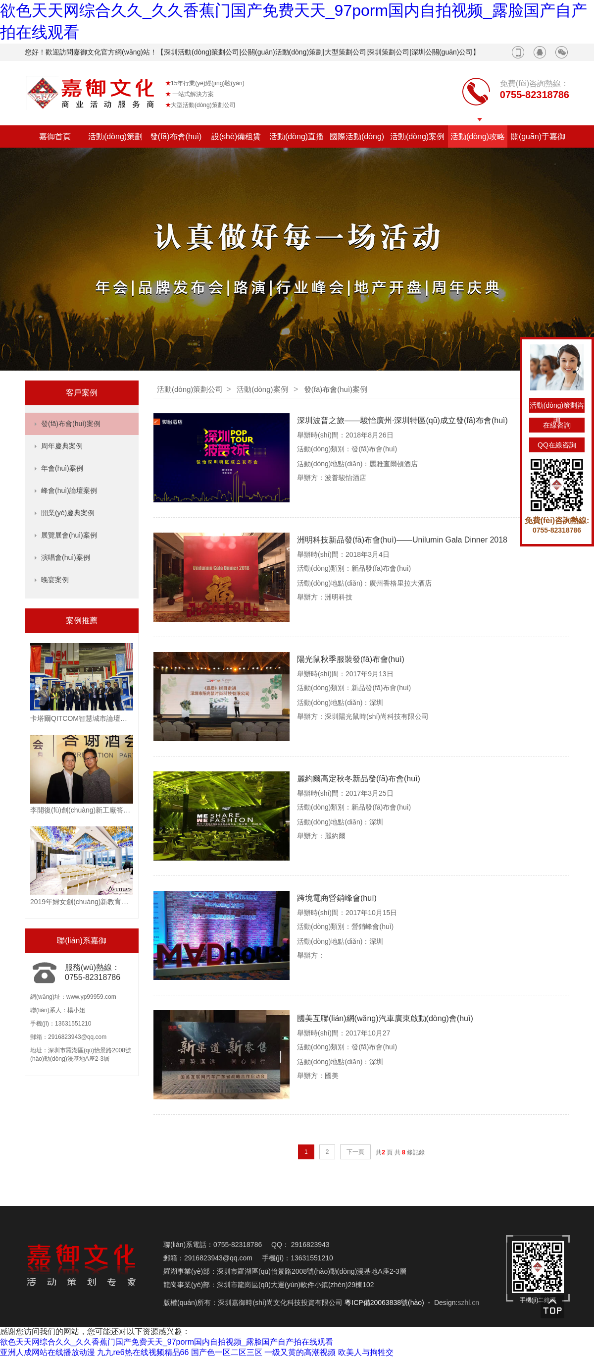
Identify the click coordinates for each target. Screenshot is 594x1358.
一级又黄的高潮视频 (300, 1352)
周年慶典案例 (62, 446)
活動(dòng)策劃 (115, 136)
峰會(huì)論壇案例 (69, 490)
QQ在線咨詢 (557, 445)
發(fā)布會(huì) (176, 136)
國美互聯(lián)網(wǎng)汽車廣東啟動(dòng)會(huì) (385, 1018)
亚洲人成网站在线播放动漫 (47, 1352)
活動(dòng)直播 (296, 136)
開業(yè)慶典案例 (68, 513)
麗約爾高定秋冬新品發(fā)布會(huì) (358, 778)
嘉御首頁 (55, 136)
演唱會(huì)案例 (65, 557)
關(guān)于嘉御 (538, 136)
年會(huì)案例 (62, 468)
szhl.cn (468, 1302)
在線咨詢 (557, 425)
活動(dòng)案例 (417, 136)
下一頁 (355, 1151)
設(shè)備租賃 (236, 136)
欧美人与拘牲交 (366, 1352)
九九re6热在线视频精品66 (143, 1352)
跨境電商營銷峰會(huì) (337, 898)
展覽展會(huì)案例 (69, 535)
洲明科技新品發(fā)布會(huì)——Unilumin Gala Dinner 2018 (402, 540)
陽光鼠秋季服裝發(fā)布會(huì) (350, 659)
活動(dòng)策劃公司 (190, 389)
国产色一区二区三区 (226, 1352)
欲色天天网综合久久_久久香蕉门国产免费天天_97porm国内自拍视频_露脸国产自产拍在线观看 (166, 1342)
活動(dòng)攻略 (477, 136)
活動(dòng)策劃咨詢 (557, 407)
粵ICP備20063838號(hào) (384, 1302)
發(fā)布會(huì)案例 (70, 424)
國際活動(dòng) (357, 136)
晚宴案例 (55, 580)
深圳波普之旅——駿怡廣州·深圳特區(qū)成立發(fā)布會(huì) (402, 420)
